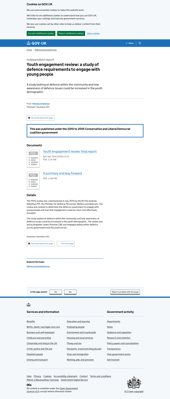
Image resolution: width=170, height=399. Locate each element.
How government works (119, 354)
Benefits (31, 321)
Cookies (47, 376)
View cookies (93, 33)
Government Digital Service (74, 379)
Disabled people (35, 354)
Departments (113, 321)
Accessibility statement (65, 376)
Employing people (76, 326)
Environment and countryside (81, 332)
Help (29, 376)
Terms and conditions (100, 376)
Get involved (113, 359)
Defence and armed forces (46, 50)
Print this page (67, 243)
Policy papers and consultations (123, 343)
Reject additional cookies (71, 33)
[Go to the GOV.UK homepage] (36, 43)
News (110, 326)
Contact (84, 376)
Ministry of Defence (41, 104)
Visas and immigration (77, 354)
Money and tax (74, 343)
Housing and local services (80, 337)
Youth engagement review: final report (70, 151)
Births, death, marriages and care (43, 326)
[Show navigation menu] (129, 43)
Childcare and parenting (39, 337)
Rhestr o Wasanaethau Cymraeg (43, 379)
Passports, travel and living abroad (84, 348)
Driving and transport (37, 359)
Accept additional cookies (41, 33)
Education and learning (78, 321)
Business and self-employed (40, 332)
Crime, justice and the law (39, 348)
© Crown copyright (133, 391)
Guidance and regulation (119, 332)
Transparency (114, 348)
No (72, 292)
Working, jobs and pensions (80, 359)
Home (29, 50)
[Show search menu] (139, 43)
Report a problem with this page (125, 292)
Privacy (37, 376)
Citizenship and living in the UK (42, 343)
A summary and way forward (62, 173)
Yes (58, 292)
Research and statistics (118, 337)
